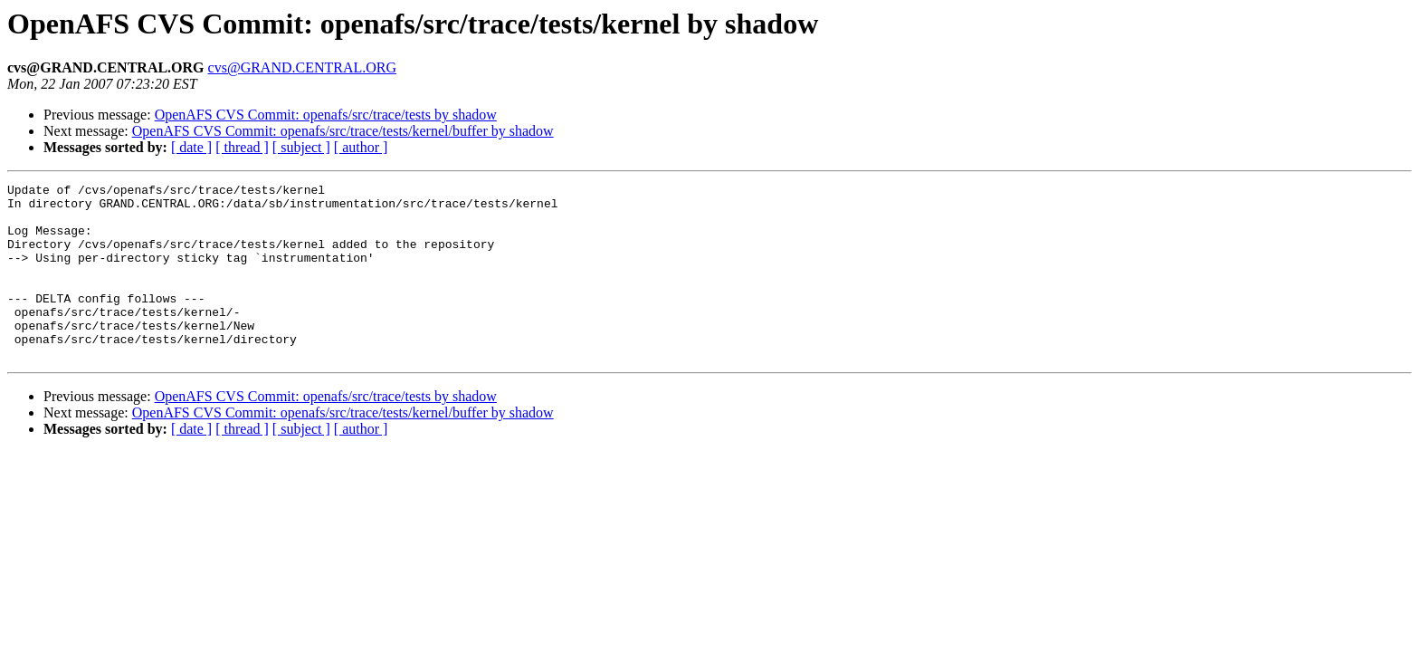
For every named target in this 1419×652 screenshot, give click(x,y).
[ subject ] (301, 147)
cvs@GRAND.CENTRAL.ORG (302, 67)
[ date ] (191, 147)
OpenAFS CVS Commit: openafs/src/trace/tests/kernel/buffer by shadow (343, 131)
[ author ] (361, 147)
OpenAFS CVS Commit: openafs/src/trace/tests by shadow (326, 114)
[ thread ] (242, 147)
